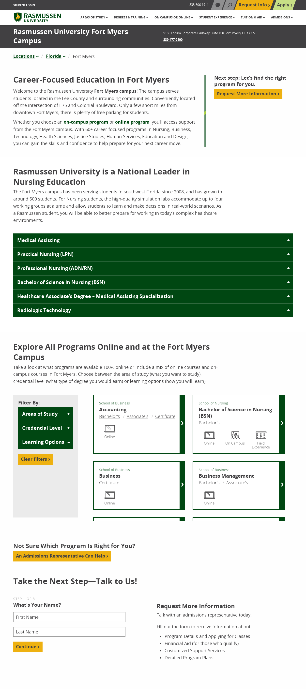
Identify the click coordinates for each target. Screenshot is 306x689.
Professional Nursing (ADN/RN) (55, 268)
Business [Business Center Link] (110, 476)
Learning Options (43, 442)
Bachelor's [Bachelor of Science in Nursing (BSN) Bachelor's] (209, 423)
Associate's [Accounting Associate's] (137, 416)
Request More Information (246, 94)
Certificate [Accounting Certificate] (165, 416)
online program (132, 122)
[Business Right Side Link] (182, 485)
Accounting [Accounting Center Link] (112, 409)
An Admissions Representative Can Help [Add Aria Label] (60, 556)
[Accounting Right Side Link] (182, 424)
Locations (24, 56)
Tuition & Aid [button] (252, 17)
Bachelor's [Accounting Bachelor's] (109, 416)
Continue (26, 647)
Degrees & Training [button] (130, 17)
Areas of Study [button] (93, 17)
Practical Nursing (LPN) (45, 254)
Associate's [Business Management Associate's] (237, 483)
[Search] (229, 5)
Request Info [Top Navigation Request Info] (253, 5)
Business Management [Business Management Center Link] (226, 476)
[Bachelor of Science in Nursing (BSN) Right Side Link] (281, 424)
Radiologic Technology (44, 310)
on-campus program (86, 122)
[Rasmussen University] (37, 17)
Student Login (24, 5)
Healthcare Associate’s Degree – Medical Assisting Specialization (95, 296)
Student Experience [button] (216, 17)
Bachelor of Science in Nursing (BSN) (61, 282)
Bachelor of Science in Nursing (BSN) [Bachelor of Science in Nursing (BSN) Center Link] (235, 412)
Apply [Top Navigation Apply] (283, 5)
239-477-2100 (173, 39)
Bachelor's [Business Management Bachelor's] (209, 483)
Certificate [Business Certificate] (109, 483)
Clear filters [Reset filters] (34, 459)
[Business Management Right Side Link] (281, 485)
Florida (53, 56)
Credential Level (42, 428)
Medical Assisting (38, 240)
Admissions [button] (281, 17)
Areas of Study (40, 414)
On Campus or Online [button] (172, 17)
